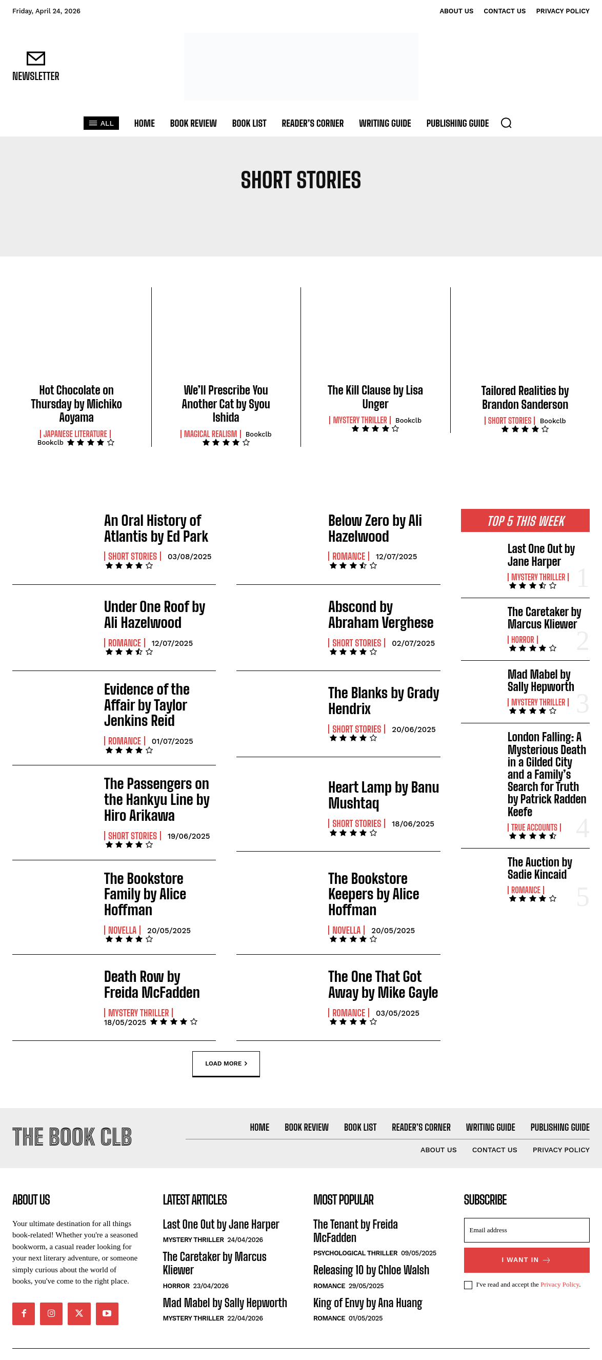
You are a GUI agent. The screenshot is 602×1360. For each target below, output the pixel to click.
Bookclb (50, 442)
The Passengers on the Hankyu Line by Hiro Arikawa (158, 787)
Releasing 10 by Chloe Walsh (371, 1252)
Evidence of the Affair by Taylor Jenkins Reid (156, 700)
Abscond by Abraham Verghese (378, 614)
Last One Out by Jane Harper (541, 555)
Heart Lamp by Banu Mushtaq (376, 787)
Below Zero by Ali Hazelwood (368, 528)
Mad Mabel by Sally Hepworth (541, 680)
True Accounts (534, 827)
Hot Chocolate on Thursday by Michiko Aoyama (76, 403)
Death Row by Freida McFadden (153, 961)
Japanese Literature (75, 434)
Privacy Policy (559, 1266)
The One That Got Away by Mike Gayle (382, 961)
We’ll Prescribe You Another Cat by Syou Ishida (226, 403)
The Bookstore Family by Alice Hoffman (155, 874)
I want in (526, 1242)
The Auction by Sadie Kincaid (540, 868)
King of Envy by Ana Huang (368, 1284)
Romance (348, 554)
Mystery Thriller (360, 420)
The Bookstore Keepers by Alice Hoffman (382, 874)
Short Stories (510, 421)
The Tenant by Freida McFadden (355, 1212)
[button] (506, 122)
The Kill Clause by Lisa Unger (375, 396)
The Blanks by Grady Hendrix (376, 700)
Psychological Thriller (355, 1235)
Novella (122, 900)
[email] (527, 1211)
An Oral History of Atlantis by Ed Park (148, 528)
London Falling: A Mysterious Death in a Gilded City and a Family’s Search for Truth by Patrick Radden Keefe (547, 774)
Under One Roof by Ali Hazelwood (154, 614)
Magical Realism (210, 434)
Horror (522, 640)
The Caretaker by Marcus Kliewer (544, 618)
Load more (226, 1040)
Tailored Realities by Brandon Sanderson (525, 397)
